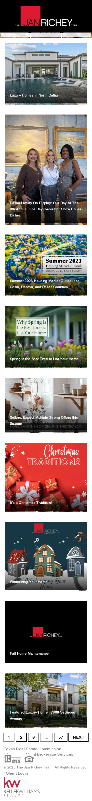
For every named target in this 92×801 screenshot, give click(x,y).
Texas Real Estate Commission (32, 749)
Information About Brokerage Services (39, 754)
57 (60, 737)
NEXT (78, 737)
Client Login (17, 773)
